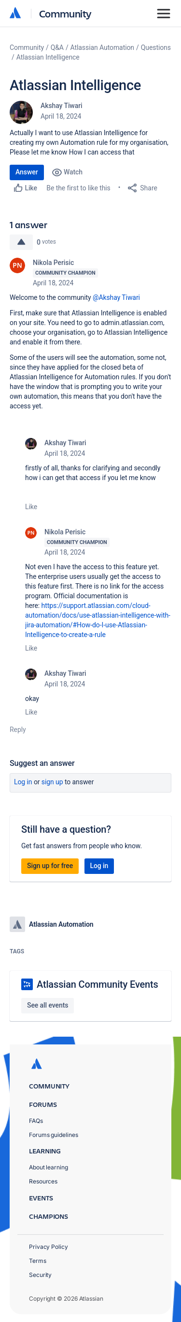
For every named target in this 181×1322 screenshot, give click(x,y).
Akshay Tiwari (62, 105)
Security (40, 1274)
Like (31, 507)
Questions (156, 47)
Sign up (52, 782)
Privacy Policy (48, 1246)
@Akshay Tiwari (116, 297)
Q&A (57, 47)
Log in (23, 782)
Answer (26, 172)
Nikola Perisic (53, 262)
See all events (47, 1005)
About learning (48, 1167)
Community (65, 13)
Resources (43, 1181)
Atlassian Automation (102, 47)
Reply (18, 729)
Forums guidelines (53, 1134)
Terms (37, 1260)
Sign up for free (50, 866)
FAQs (36, 1120)
